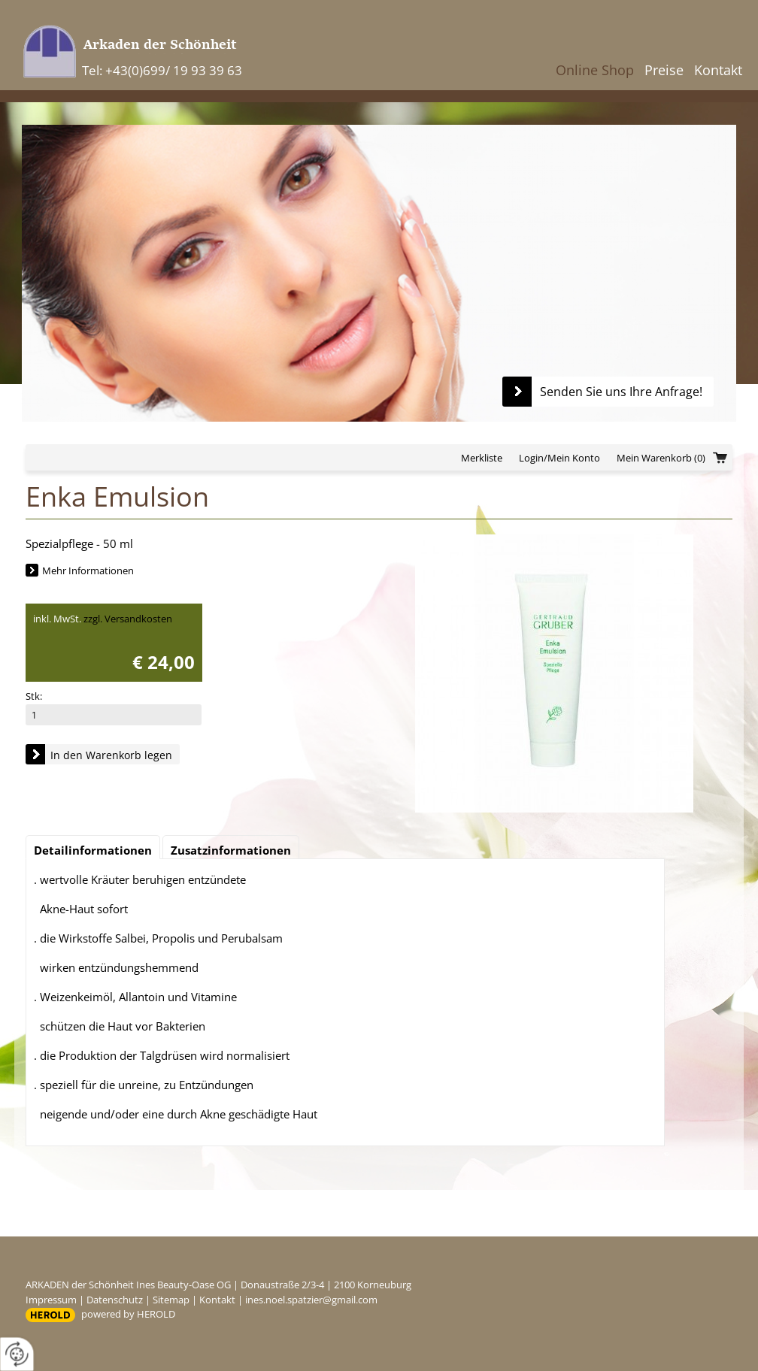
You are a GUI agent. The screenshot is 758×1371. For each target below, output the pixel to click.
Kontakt (718, 70)
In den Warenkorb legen (111, 755)
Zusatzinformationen (231, 850)
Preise (664, 70)
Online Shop (595, 70)
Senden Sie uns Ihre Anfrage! (621, 391)
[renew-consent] (17, 1354)
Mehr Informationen (88, 570)
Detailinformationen (93, 850)
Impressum (51, 1299)
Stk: (34, 696)
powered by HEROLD (128, 1314)
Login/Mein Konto (559, 458)
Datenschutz (114, 1299)
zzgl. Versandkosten (127, 618)
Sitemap (171, 1299)
